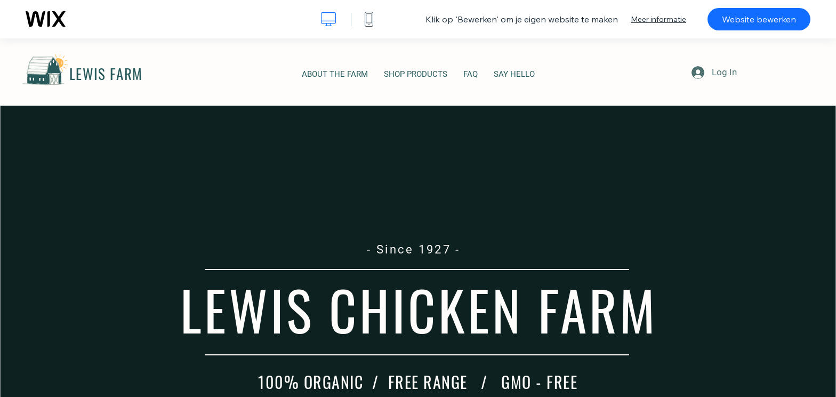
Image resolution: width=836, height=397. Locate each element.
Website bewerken (759, 19)
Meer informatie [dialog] (658, 19)
